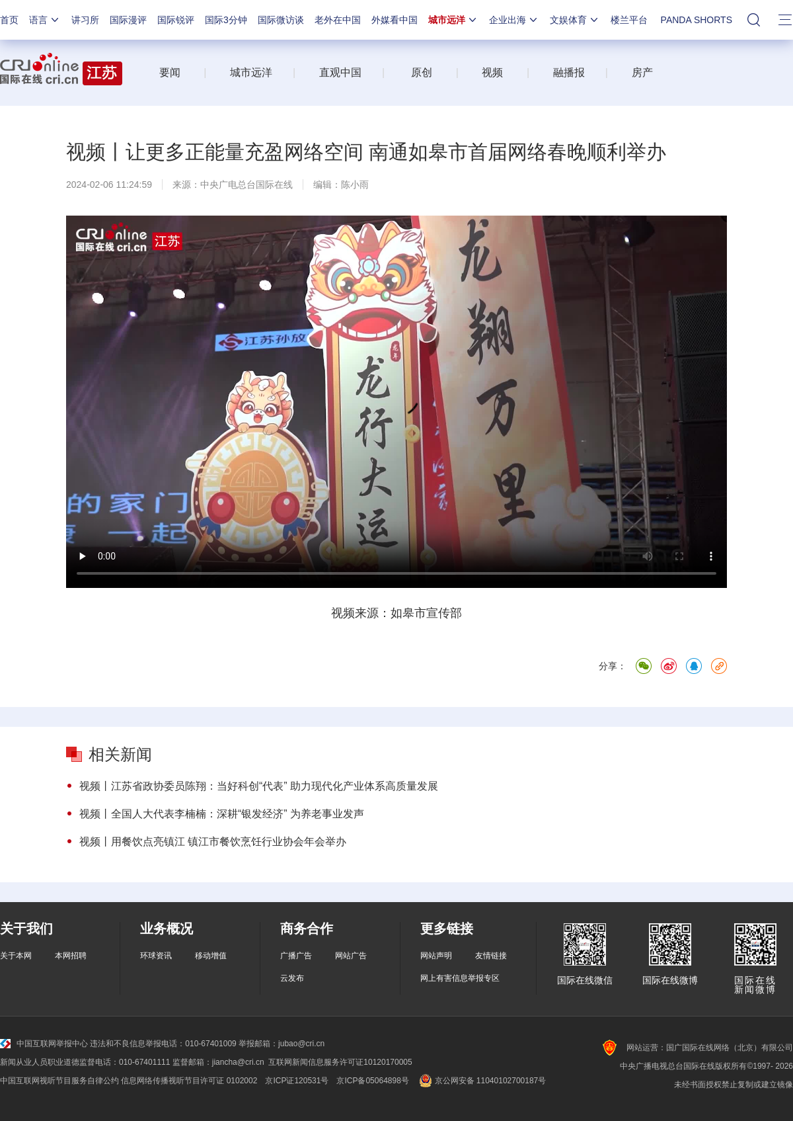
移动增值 (211, 955)
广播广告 (296, 955)
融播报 (569, 72)
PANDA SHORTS (696, 20)
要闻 (169, 72)
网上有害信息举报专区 (460, 978)
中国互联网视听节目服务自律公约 (59, 1080)
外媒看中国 (394, 20)
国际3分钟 (226, 20)
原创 (421, 72)
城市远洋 (453, 20)
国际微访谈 (281, 20)
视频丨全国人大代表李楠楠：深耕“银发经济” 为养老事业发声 (221, 813)
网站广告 (351, 955)
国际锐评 (175, 20)
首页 (9, 20)
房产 (642, 72)
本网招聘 (71, 955)
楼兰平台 (629, 20)
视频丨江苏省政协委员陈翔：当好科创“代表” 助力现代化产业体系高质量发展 (258, 786)
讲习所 (85, 20)
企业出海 (514, 20)
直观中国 (340, 72)
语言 (45, 20)
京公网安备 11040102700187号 (481, 1080)
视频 (492, 72)
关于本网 (16, 955)
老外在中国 (338, 20)
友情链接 (491, 955)
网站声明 (436, 955)
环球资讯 (156, 955)
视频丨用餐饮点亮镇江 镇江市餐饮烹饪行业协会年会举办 (212, 841)
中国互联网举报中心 (44, 1043)
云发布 (292, 978)
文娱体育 (575, 20)
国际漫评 (128, 20)
